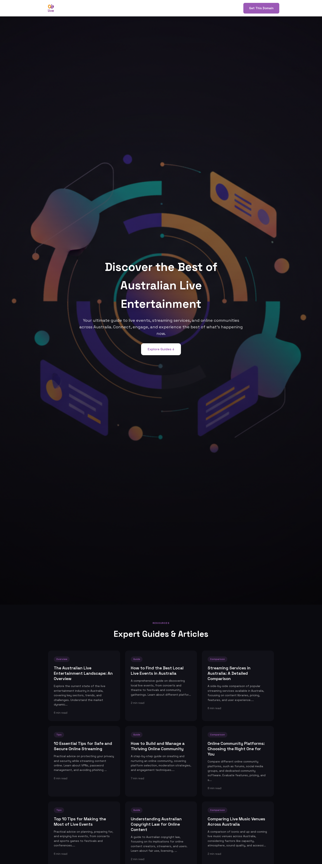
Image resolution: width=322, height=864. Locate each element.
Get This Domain (261, 8)
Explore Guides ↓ (161, 349)
